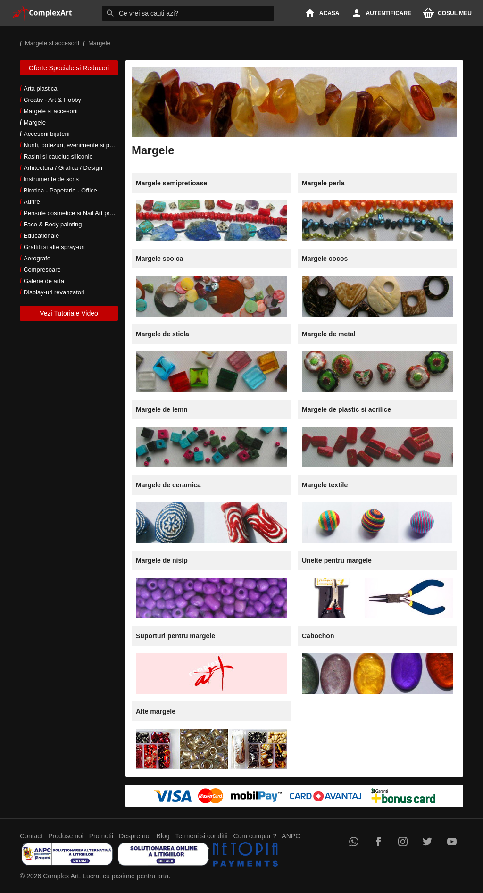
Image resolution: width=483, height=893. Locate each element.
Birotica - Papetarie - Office (60, 190)
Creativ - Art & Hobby (52, 99)
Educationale (41, 235)
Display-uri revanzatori (54, 292)
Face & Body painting (53, 224)
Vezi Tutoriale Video (69, 313)
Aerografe (37, 258)
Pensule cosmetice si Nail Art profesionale (81, 213)
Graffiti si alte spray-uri (54, 246)
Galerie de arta (44, 280)
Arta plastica (41, 88)
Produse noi (65, 836)
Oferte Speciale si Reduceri (69, 68)
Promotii (101, 836)
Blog (163, 836)
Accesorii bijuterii (47, 133)
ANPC (291, 836)
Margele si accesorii (51, 111)
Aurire (32, 201)
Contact (31, 836)
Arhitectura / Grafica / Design (63, 167)
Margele (35, 122)
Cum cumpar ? (254, 836)
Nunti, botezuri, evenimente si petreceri (77, 145)
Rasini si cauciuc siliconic (58, 156)
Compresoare (42, 269)
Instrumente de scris (51, 179)
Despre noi (135, 836)
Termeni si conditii (201, 836)
